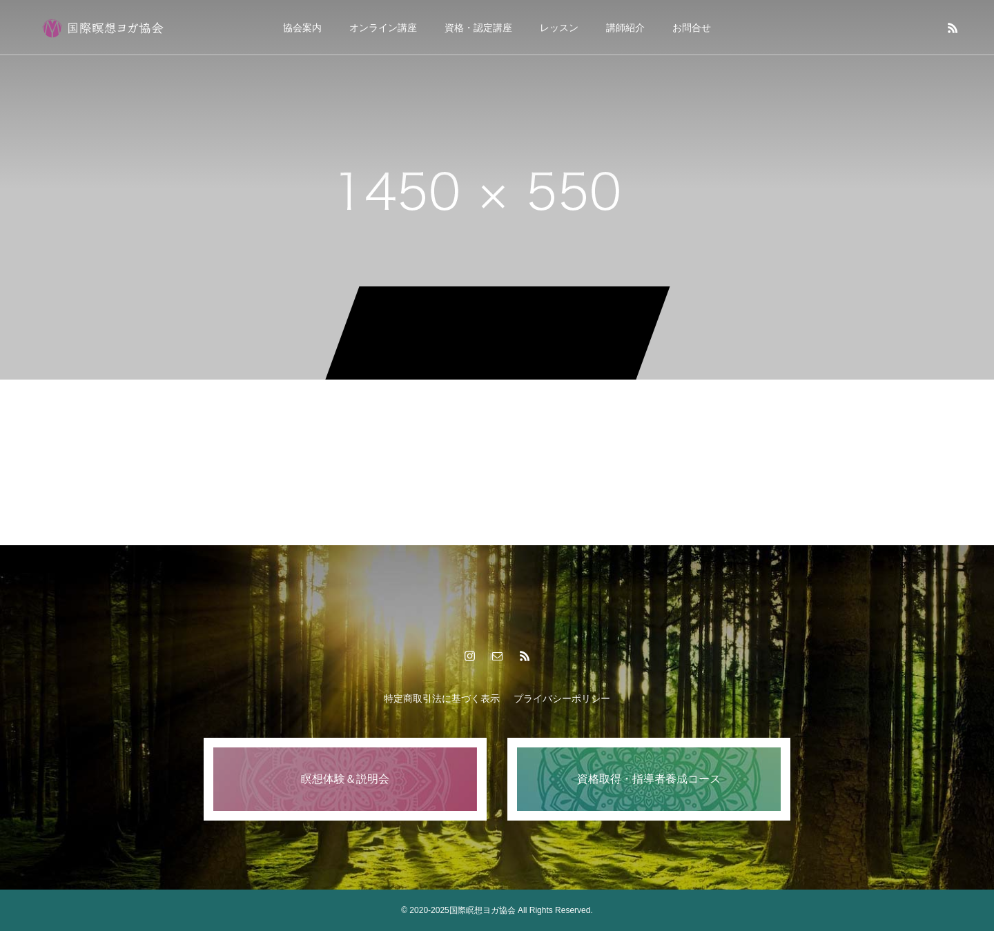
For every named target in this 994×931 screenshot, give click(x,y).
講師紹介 (625, 27)
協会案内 (302, 27)
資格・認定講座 (478, 27)
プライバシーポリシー (562, 698)
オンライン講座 (383, 27)
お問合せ (691, 27)
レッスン (559, 27)
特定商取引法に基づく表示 (442, 698)
